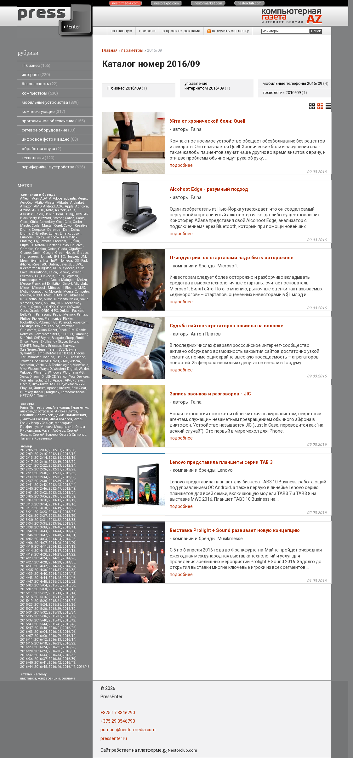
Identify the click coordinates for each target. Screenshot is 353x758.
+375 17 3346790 (117, 712)
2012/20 (69, 462)
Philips (25, 319)
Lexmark (26, 276)
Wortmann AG (73, 372)
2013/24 (54, 512)
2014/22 (69, 554)
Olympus (37, 307)
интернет (36, 74)
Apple (69, 206)
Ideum (25, 261)
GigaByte (76, 249)
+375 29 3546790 (117, 721)
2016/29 (40, 651)
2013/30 (26, 520)
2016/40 (26, 663)
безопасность (40, 83)
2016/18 (40, 643)
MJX (81, 288)
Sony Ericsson (51, 346)
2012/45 (26, 489)
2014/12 (54, 547)
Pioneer (37, 319)
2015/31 (26, 612)
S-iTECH (67, 334)
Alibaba (63, 203)
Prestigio (26, 326)
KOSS (57, 268)
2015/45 (54, 624)
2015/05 (54, 585)
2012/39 (54, 481)
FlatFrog (26, 241)
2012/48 (69, 489)
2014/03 (40, 539)
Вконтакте (40, 384)
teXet (68, 353)
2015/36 (40, 616)
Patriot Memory (64, 314)
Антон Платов (66, 411)
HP (54, 256)
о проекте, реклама (181, 30)
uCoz (44, 361)
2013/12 (69, 500)
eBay (43, 233)
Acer (35, 198)
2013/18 (40, 508)
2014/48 (40, 582)
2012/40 (69, 481)
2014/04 (54, 539)
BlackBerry (28, 218)
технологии (38, 157)
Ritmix (81, 330)
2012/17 (26, 462)
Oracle (35, 311)
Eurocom (26, 237)
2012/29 (26, 473)
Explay (39, 237)
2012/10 (40, 454)
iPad (83, 261)
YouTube (27, 380)
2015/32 (40, 612)
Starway (68, 346)
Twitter (25, 361)
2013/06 (40, 496)
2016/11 (26, 640)
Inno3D (39, 392)
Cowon (68, 226)
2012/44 (69, 485)
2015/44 (40, 624)
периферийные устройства (53, 167)
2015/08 (40, 589)
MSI (60, 295)
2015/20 (40, 601)
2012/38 (40, 481)
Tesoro (42, 396)
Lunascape (28, 280)
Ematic (65, 233)
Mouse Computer (76, 291)
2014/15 (40, 551)
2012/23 (54, 466)
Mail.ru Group (49, 280)
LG (37, 276)
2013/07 (54, 496)
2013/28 (54, 516)
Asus (71, 210)
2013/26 (26, 516)
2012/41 (26, 485)
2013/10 (40, 500)
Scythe (45, 338)
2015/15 (26, 597)
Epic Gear (78, 388)
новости (147, 30)
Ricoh (63, 330)
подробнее (181, 165)
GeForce (76, 245)
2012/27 (54, 469)
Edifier (53, 233)
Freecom (59, 241)
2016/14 (69, 640)
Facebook (52, 237)
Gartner (53, 245)
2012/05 (26, 450)
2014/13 (69, 547)
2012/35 (54, 477)
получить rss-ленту (228, 30)
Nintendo (61, 299)
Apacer (52, 388)
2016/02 (69, 628)
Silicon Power (29, 342)
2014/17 (54, 551)
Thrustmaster (30, 357)
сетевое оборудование (49, 130)
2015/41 (54, 620)
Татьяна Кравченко (36, 438)
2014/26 (69, 558)
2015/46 (69, 624)
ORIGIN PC (49, 311)
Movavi (25, 295)
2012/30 (40, 473)
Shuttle (81, 338)
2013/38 (26, 527)
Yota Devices (79, 377)
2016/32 (26, 655)
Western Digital (65, 369)
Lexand (76, 272)
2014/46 (69, 578)
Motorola (55, 291)
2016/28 (26, 651)
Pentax (82, 314)
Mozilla (49, 295)
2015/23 (26, 605)
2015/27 (26, 609)
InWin (55, 261)
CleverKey (46, 222)
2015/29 (54, 609)
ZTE (48, 380)
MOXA (37, 295)
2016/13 (54, 640)
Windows (54, 372)
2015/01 (54, 582)
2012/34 (40, 477)
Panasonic (43, 314)
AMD (38, 206)
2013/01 (26, 493)
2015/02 (69, 582)
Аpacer (58, 380)
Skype (62, 342)
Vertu (40, 365)
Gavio (64, 245)
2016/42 (54, 663)
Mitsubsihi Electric (62, 288)
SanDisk (26, 338)
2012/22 (40, 466)
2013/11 (54, 500)
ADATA (45, 198)
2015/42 (69, 620)
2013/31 (40, 520)
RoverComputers (46, 334)
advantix (70, 198)
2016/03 (26, 632)
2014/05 (69, 539)
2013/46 (26, 535)
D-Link (25, 230)
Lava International (33, 272)
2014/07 (40, 543)
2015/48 (40, 628)
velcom (75, 361)
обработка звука (41, 148)
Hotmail (45, 256)
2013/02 (40, 493)
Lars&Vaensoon (73, 392)
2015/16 (40, 597)
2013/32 (54, 520)
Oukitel (65, 311)
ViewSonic (80, 365)
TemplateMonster (49, 353)
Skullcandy (49, 342)
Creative (81, 226)
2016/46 (54, 667)
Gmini (37, 253)
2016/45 (40, 667)
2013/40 (54, 527)
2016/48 (83, 667)
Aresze (64, 388)
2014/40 (40, 574)
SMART (25, 346)
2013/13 (26, 504)
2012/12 (69, 454)
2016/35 (69, 655)
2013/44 (54, 531)
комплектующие (43, 111)
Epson (76, 233)
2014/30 (69, 562)
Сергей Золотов (45, 435)
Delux (75, 230)
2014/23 (26, 558)
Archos (25, 210)
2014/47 (26, 582)
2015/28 (40, 609)
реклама (68, 678)
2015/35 (26, 616)
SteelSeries (28, 349)
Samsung (81, 334)
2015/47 (26, 628)
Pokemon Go (48, 322)
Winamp (40, 372)
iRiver (36, 264)
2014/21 (54, 554)
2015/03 (26, 585)
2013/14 (40, 504)
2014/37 (54, 570)
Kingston (44, 268)
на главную (121, 30)
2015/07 (26, 589)
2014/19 (26, 554)
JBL (71, 264)
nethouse (35, 299)
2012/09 (26, 454)
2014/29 (54, 562)
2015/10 (69, 589)
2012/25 (26, 469)
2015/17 (54, 597)
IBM (83, 256)
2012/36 (69, 477)
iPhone (25, 264)
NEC (23, 299)
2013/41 (69, 527)
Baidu (38, 214)
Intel (46, 261)
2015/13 (54, 593)
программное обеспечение (53, 121)
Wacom (33, 369)
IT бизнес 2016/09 (127, 88)
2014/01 (69, 535)
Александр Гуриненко (70, 407)
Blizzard (44, 218)
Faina (24, 407)
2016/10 (69, 636)
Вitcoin (25, 384)
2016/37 (40, 659)
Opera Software (68, 307)
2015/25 (54, 605)
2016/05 (54, 632)
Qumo (42, 330)
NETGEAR (28, 396)
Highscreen (29, 256)
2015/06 (69, 585)
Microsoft (39, 288)
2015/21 (54, 601)
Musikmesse (74, 295)
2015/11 (26, 593)
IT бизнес (36, 65)
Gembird (26, 249)
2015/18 (69, 597)
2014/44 (40, 578)
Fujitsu (25, 245)
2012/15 (54, 458)
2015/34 (69, 612)
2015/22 (69, 601)
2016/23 (26, 647)
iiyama (36, 261)
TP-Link (61, 357)
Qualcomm (28, 330)
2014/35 (26, 570)
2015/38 (69, 616)
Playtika (26, 388)
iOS (76, 261)
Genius (40, 249)
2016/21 (54, 643)
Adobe (57, 198)
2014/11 (40, 547)
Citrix (34, 222)
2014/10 (26, 547)
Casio (80, 218)
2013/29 (69, 516)
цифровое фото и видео (50, 139)
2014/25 (54, 558)
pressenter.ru (113, 738)
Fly (36, 241)
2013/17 (26, 508)
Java (63, 264)
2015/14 (69, 593)
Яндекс (39, 388)
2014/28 (40, 562)
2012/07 (54, 450)
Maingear (68, 280)
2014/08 (54, 543)
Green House (65, 253)
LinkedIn (47, 276)
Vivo (23, 369)
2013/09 (26, 500)
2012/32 (69, 473)
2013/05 (26, 496)
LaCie (80, 268)
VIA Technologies (58, 365)
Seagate (58, 338)
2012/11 (54, 454)
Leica (53, 272)
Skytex (73, 342)
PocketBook (28, 322)
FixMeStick (69, 237)
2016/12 (40, 640)
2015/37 (54, 616)
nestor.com (125, 3)
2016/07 (26, 636)
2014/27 (26, 562)
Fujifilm (73, 241)
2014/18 (69, 551)
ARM (49, 210)
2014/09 (69, 543)
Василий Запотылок (36, 415)
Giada (62, 249)
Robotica (26, 334)
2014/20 (40, 554)
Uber (35, 361)
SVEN (63, 349)
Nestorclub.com (182, 750)
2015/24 (40, 605)
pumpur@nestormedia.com (128, 729)
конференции (48, 678)
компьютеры (40, 93)
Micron (25, 288)
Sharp (69, 338)
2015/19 (26, 601)
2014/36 (40, 570)
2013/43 (40, 531)
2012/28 (69, 469)
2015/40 (40, 620)
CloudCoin (63, 222)
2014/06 (26, 543)
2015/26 (69, 605)
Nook (38, 303)
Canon (69, 218)
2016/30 (54, 651)
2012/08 (69, 450)
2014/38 (69, 570)
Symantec (27, 353)
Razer (52, 330)
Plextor (68, 319)
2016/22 (69, 643)
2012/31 (54, 473)
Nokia (73, 299)
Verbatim (27, 365)
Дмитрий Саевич (34, 419)
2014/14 (26, 551)
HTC (61, 256)
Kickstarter (28, 268)
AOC (59, 206)
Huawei (72, 256)
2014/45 (54, 578)
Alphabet (77, 203)
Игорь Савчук (42, 423)
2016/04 (40, 632)
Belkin (49, 214)
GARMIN (39, 245)
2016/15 (26, 643)
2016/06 (69, 632)
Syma (73, 349)
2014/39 (26, 574)
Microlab (80, 284)
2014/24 (40, 558)
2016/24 (40, 647)
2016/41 (40, 663)
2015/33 (54, 612)
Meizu (82, 280)
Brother (58, 218)
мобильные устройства (50, 102)
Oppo (24, 311)
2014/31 (26, 566)
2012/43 (54, 485)
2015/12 (40, 593)
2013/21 (26, 512)
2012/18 (40, 462)
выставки (28, 678)
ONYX (50, 307)
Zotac (39, 380)
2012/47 (54, 489)
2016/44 (26, 667)
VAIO (64, 361)
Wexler (84, 369)
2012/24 (69, 466)
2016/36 (26, 659)
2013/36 (54, 524)
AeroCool (26, 203)
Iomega (66, 261)
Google (48, 253)
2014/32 (40, 566)
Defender (54, 230)
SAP (36, 338)
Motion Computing (33, 291)
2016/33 (40, 655)
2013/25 (69, 512)
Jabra (53, 264)
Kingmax (52, 392)
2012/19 (54, 462)
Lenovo (64, 272)
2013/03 (54, 493)
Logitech (71, 276)
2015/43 (26, 624)
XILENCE (49, 377)
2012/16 (69, 458)
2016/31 (69, 651)
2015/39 (26, 620)
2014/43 (26, 578)
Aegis (82, 198)
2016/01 (54, 628)
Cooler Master (42, 226)
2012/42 (40, 485)
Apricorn (81, 206)
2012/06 (40, 450)
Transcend (77, 357)
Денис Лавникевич (70, 415)
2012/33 (26, 477)
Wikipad (26, 372)
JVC (79, 264)
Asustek (26, 214)
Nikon (48, 299)
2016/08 (40, 636)
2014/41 (54, 574)
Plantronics (53, 319)
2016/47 (69, 667)
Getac (52, 249)
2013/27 (40, 516)
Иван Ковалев (60, 419)
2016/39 (69, 659)
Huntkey (26, 392)
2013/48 (54, 535)
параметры (132, 50)
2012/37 (26, 481)
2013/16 (69, 504)
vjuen (47, 407)
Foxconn (46, 241)
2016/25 (54, 647)
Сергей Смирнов (72, 435)
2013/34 (26, 524)
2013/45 (69, 531)
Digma (25, 233)
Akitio (39, 203)
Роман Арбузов (53, 431)
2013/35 (40, 524)
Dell (66, 230)
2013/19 (54, 508)
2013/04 (69, 493)
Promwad (68, 326)
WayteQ (46, 369)
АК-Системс (74, 380)
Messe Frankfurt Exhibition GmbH (46, 284)
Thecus (79, 353)
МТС (54, 384)
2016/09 (54, 636)
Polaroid (65, 322)
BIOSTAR (81, 214)
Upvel (54, 361)
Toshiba (48, 357)
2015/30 (69, 609)
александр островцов (37, 411)
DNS (35, 233)
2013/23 (40, 512)
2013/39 (40, 527)
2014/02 (26, 539)
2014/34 (69, 566)
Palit (31, 314)
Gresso (82, 253)
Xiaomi (35, 377)
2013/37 (69, 524)
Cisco (24, 222)
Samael (35, 407)
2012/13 (26, 458)
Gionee (25, 253)
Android (49, 206)
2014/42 (69, 574)
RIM (71, 330)
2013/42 (26, 531)
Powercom (80, 322)
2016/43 (69, 663)
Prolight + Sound (47, 326)
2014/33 (54, 566)
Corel (58, 226)
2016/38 (54, 659)
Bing (69, 214)
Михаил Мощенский (57, 427)
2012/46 (40, 489)
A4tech (25, 198)
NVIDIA (49, 303)
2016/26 (69, 647)
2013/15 (54, 504)
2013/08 (69, 496)
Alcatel (50, 203)
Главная (109, 50)
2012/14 (40, 458)
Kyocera (68, 268)
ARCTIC (38, 210)
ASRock (60, 210)
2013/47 (40, 535)
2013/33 (69, 520)
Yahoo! (62, 377)
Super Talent (47, 349)
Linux (60, 276)
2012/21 (26, 466)
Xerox (24, 377)
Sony (36, 346)
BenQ (60, 214)
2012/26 (40, 469)
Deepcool (39, 230)
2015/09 (54, 589)
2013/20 (69, 508)
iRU (45, 264)
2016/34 (54, 655)
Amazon (26, 206)
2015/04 (40, 585)
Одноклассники (72, 384)
